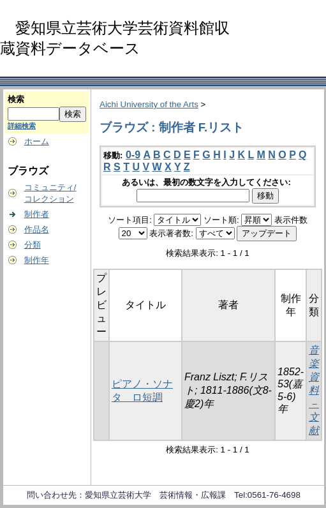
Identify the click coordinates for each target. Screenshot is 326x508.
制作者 (36, 214)
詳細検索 (22, 126)
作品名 (36, 229)
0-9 (133, 154)
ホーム (36, 141)
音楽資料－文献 (314, 390)
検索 (16, 99)
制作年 (36, 260)
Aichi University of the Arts (149, 104)
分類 (32, 245)
